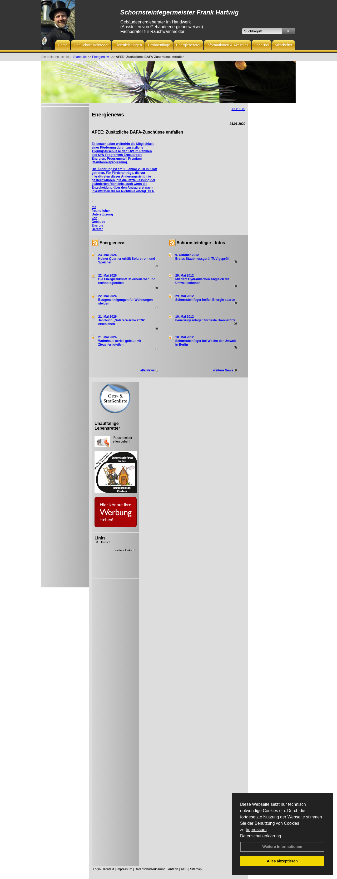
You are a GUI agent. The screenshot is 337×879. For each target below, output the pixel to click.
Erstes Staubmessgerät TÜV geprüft (202, 259)
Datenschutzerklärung (260, 836)
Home (63, 45)
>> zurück (238, 109)
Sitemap (196, 869)
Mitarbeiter (283, 45)
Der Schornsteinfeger (91, 45)
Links (100, 538)
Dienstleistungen (128, 45)
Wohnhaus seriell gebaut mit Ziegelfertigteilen (119, 342)
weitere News (224, 370)
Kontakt (108, 869)
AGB (184, 869)
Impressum (256, 829)
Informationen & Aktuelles (228, 45)
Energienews (113, 242)
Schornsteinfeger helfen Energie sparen (205, 300)
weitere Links (125, 550)
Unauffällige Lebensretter (107, 425)
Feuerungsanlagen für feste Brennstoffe (205, 320)
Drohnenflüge (159, 45)
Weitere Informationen (282, 846)
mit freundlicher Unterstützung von (102, 212)
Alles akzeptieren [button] (282, 861)
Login (97, 869)
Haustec (105, 542)
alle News (149, 370)
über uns (261, 45)
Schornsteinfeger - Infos (201, 242)
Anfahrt (173, 869)
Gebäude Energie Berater (98, 225)
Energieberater (188, 45)
